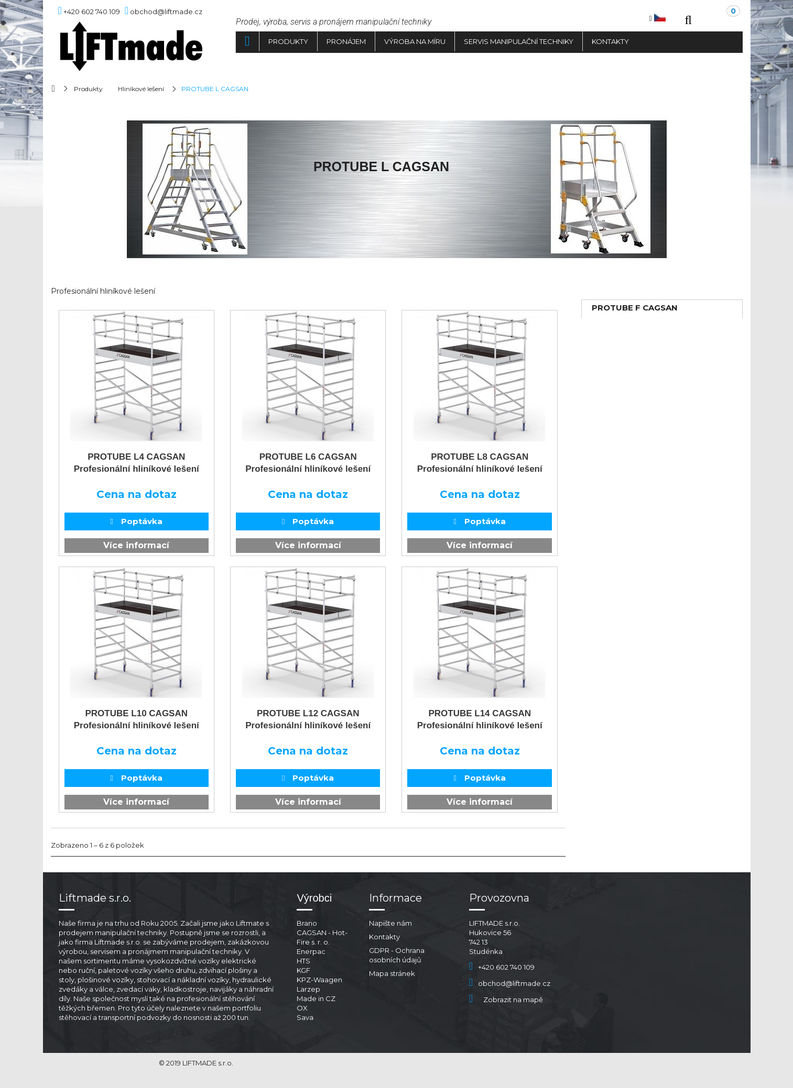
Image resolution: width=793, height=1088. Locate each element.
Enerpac (311, 951)
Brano (307, 923)
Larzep (308, 989)
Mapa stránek (392, 973)
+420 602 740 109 (502, 967)
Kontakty (610, 41)
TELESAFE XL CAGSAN (638, 323)
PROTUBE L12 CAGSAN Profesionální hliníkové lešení (308, 719)
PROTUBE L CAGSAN (634, 339)
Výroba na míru (415, 41)
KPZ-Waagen (319, 979)
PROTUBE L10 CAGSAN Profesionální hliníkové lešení (136, 719)
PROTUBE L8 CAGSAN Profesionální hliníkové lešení (479, 463)
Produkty (288, 41)
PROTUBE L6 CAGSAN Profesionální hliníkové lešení (308, 463)
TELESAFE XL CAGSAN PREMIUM (638, 378)
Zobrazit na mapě (506, 999)
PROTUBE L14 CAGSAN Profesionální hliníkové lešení (479, 719)
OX (302, 1008)
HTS (303, 961)
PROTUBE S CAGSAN (635, 355)
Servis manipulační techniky (518, 41)
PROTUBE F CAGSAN (635, 308)
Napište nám (390, 923)
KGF (303, 970)
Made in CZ (316, 998)
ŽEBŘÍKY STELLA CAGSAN (645, 402)
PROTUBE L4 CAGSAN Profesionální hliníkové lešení (136, 463)
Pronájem (346, 41)
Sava (305, 1017)
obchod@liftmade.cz (509, 983)
